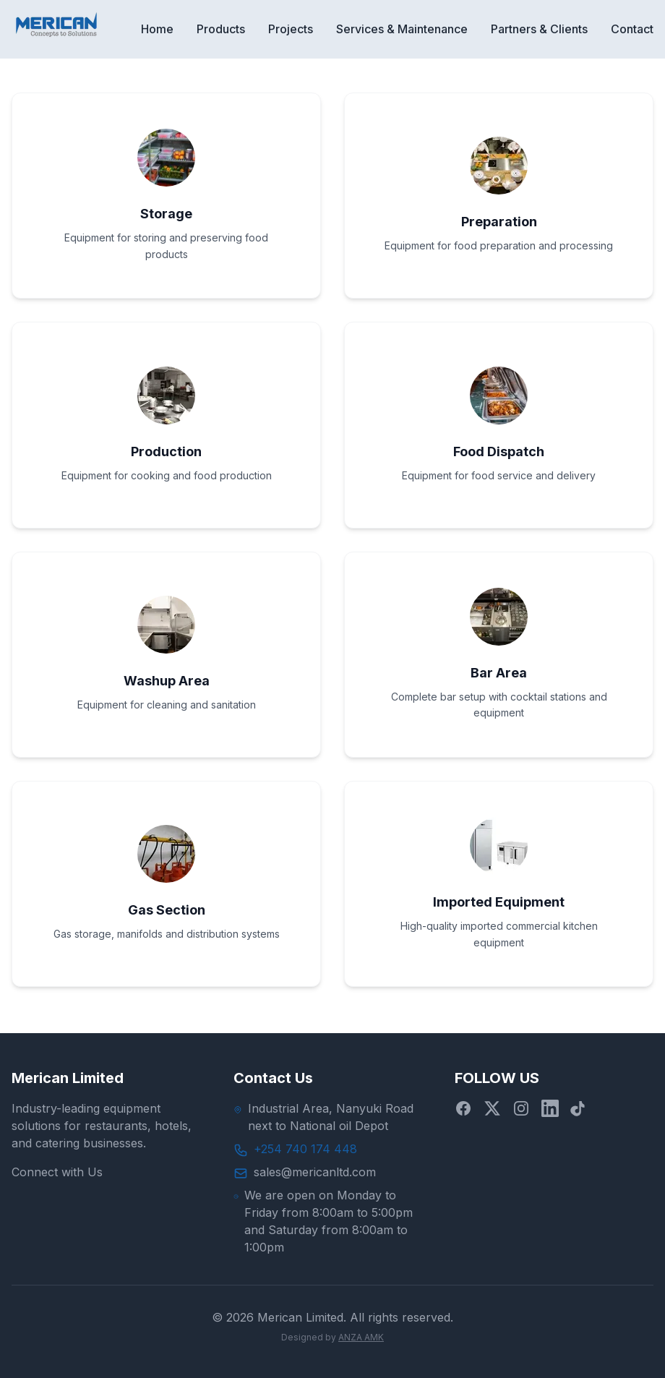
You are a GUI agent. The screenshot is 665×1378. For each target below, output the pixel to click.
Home (157, 29)
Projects (290, 29)
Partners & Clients (539, 29)
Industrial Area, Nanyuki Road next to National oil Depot (330, 1117)
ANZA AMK (361, 1337)
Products (221, 29)
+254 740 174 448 (305, 1149)
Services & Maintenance (402, 29)
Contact (632, 29)
